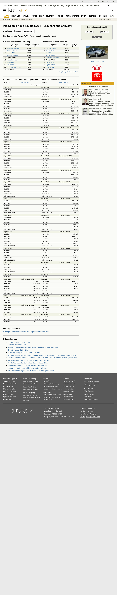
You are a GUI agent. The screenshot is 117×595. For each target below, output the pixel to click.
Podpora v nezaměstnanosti (31, 398)
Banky (25, 379)
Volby (85, 391)
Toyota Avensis (50, 65)
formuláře (70, 399)
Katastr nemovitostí (69, 384)
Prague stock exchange (91, 399)
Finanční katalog (88, 388)
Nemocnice (102, 16)
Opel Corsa (10, 65)
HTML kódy (95, 417)
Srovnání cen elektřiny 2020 (18, 350)
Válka (91, 6)
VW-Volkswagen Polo (14, 67)
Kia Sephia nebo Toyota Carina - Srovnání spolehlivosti (28, 360)
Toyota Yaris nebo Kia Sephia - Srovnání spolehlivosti (27, 368)
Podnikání (67, 379)
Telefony (50, 16)
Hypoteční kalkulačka (9, 396)
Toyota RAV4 (29, 31)
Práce (87, 6)
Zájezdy (94, 1)
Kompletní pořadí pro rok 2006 (68, 72)
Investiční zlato (51, 394)
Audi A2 (48, 53)
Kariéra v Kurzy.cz (86, 411)
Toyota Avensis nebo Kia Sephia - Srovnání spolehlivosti (28, 363)
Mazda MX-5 (11, 53)
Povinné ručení (7, 399)
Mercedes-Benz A (12, 55)
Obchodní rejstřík (86, 1)
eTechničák (91, 386)
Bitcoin (50, 6)
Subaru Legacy (11, 50)
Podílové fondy (54, 384)
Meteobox (104, 1)
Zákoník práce (68, 394)
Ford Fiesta (10, 62)
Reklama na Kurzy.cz (88, 408)
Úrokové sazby (27, 381)
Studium (115, 1)
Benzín (54, 397)
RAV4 (66, 82)
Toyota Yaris (50, 62)
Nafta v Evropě (47, 399)
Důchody (26, 400)
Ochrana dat (48, 408)
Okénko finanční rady (90, 83)
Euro (32, 384)
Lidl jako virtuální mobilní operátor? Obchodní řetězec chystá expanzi (100, 101)
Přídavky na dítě (8, 386)
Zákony (81, 6)
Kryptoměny (47, 389)
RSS (88, 417)
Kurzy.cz (5, 19)
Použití (82, 417)
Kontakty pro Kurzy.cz (88, 414)
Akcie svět (23, 6)
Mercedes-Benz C (12, 60)
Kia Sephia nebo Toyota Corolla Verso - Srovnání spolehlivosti (31, 371)
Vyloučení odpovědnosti (53, 411)
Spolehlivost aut (17, 19)
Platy (36, 389)
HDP (52, 386)
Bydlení (26, 16)
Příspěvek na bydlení (9, 389)
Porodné (34, 395)
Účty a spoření (72, 16)
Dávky (83, 16)
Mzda (32, 389)
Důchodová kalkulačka (10, 384)
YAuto (99, 1)
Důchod (59, 16)
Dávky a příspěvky (29, 392)
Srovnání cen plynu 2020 (17, 345)
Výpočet (14, 379)
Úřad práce (26, 389)
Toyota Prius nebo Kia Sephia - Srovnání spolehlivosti (27, 365)
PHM (49, 397)
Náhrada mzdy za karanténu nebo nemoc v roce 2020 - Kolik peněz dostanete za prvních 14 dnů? (43, 355)
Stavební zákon (68, 396)
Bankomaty (32, 379)
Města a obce (68, 381)
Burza (45, 381)
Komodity (39, 6)
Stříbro (59, 394)
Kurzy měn (31, 6)
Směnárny (26, 384)
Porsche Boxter (51, 48)
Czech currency (88, 396)
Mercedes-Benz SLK (13, 48)
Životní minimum (8, 394)
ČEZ (49, 381)
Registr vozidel (88, 384)
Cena (89, 381)
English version (88, 394)
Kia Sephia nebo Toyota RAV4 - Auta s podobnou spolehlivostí (26, 332)
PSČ (73, 381)
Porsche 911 (50, 67)
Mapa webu (90, 391)
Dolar (35, 384)
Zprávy (10, 6)
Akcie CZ (16, 6)
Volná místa (32, 387)
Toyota (61, 82)
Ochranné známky (69, 389)
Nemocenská (27, 395)
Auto (10, 19)
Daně (65, 399)
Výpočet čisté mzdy (9, 381)
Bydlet (110, 1)
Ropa (45, 397)
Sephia (26, 82)
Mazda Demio (50, 55)
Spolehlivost (95, 381)
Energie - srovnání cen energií (19, 342)
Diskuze (96, 6)
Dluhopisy (46, 384)
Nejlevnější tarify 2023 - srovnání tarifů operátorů (26, 352)
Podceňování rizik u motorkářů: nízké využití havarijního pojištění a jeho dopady (101, 91)
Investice (46, 379)
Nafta (58, 397)
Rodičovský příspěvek (9, 391)
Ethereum (59, 389)
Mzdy (41, 16)
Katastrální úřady (69, 386)
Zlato (45, 6)
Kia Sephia (17, 31)
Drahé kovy (47, 392)
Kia (22, 82)
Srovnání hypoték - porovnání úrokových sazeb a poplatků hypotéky (33, 347)
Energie (67, 6)
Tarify (62, 6)
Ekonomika (46, 386)
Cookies (57, 408)
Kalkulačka (74, 6)
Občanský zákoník (69, 391)
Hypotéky (56, 6)
